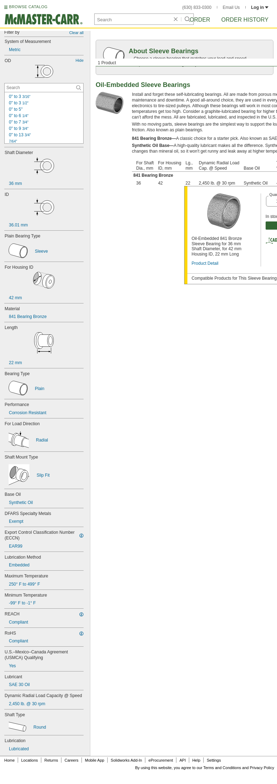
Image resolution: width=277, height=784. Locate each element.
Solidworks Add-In (126, 760)
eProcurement (161, 760)
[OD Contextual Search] (44, 87)
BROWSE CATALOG (28, 7)
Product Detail (205, 263)
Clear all (76, 33)
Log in (259, 7)
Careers (71, 760)
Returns (51, 760)
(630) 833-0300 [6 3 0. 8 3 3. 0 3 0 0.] (197, 7)
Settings (214, 760)
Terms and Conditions (222, 768)
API (183, 760)
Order (200, 20)
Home (9, 760)
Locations (29, 760)
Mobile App (94, 760)
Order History (244, 20)
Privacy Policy (262, 768)
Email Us (231, 7)
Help (196, 760)
